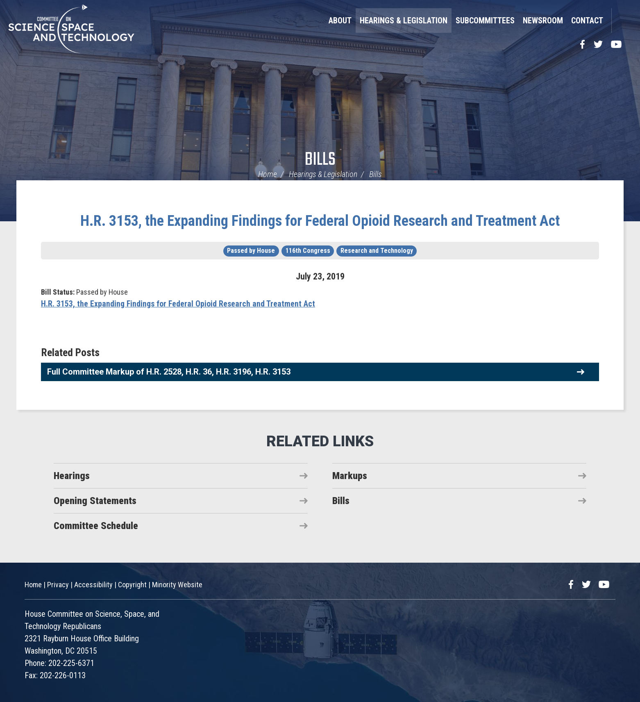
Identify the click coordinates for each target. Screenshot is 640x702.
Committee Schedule (96, 526)
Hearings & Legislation (403, 20)
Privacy (58, 584)
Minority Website (177, 584)
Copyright (132, 584)
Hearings (72, 476)
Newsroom (543, 20)
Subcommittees (485, 20)
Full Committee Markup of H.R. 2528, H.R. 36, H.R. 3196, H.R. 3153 (168, 372)
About (340, 20)
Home (267, 174)
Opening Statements (95, 501)
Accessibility (93, 584)
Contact (587, 20)
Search (621, 20)
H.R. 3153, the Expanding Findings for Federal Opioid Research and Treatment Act (320, 220)
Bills (320, 160)
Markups (349, 476)
